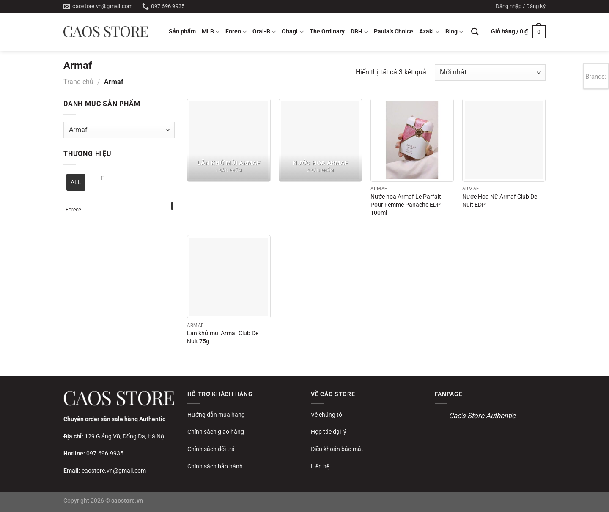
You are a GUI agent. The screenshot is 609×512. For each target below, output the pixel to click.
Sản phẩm (182, 31)
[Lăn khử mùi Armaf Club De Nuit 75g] (228, 277)
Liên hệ (320, 466)
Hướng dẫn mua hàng (216, 414)
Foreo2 (74, 210)
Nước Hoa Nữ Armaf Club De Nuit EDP (499, 200)
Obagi (292, 32)
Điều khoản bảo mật (337, 449)
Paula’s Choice (393, 31)
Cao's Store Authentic (482, 415)
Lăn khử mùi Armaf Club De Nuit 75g (222, 337)
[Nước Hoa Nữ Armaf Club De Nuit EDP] (504, 140)
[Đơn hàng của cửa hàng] (490, 72)
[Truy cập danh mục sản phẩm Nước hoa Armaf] (320, 140)
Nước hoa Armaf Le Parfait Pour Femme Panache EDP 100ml (405, 204)
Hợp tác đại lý (328, 431)
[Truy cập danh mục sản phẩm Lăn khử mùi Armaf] (228, 140)
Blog (454, 32)
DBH (359, 32)
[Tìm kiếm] (474, 32)
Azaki (429, 32)
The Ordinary (327, 31)
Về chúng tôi (327, 414)
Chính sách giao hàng (215, 431)
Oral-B (264, 32)
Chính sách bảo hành (215, 466)
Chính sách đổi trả (211, 449)
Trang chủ (78, 82)
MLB (210, 32)
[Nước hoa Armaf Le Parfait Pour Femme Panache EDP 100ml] (412, 140)
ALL (76, 182)
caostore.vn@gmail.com (114, 470)
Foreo (236, 32)
